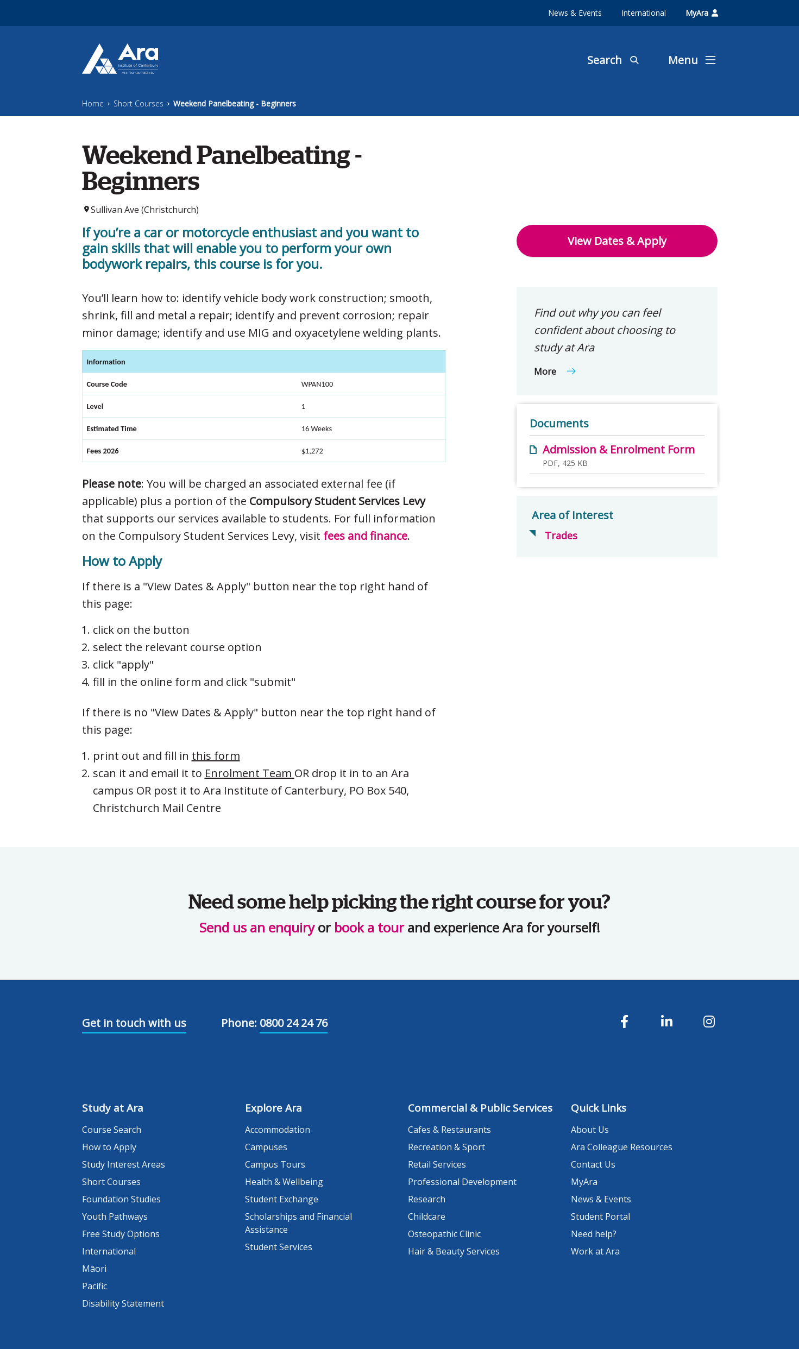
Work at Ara (595, 1251)
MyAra (701, 13)
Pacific (94, 1286)
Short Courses (138, 103)
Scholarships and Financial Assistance (298, 1223)
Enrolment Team (249, 773)
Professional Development (462, 1182)
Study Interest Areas (123, 1164)
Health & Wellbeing (284, 1182)
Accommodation (277, 1130)
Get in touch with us (134, 1023)
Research (426, 1199)
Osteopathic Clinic (444, 1234)
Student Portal (600, 1216)
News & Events (575, 13)
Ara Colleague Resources (621, 1147)
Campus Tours (275, 1164)
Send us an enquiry (256, 927)
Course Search (111, 1130)
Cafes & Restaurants (449, 1130)
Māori (94, 1269)
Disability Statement (123, 1303)
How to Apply (109, 1147)
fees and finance (365, 535)
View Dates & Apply (617, 241)
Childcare (426, 1216)
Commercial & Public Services (480, 1108)
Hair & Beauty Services (454, 1251)
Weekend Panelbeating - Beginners (234, 103)
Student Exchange (281, 1199)
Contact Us (593, 1164)
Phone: (239, 1023)
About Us (590, 1130)
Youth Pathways (115, 1216)
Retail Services (437, 1164)
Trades (561, 535)
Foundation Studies (121, 1199)
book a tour (369, 927)
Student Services (278, 1247)
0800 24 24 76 (294, 1023)
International (643, 13)
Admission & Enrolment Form (619, 449)
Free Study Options (121, 1234)
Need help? (593, 1234)
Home (93, 103)
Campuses (266, 1147)
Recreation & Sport (446, 1147)
